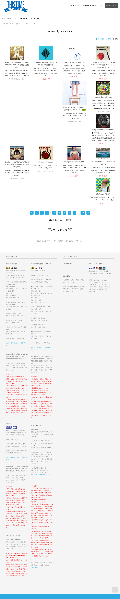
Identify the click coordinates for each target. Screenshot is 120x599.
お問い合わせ (8, 572)
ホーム (6, 556)
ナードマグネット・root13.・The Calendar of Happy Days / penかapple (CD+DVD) (103, 65)
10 (83, 163)
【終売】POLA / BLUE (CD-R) (74, 62)
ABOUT (23, 18)
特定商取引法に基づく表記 (12, 565)
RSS (43, 568)
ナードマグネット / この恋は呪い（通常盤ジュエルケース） (16, 109)
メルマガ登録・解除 (48, 565)
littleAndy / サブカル (103, 140)
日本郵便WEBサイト (37, 518)
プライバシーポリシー (10, 568)
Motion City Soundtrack (28, 24)
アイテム (111, 5)
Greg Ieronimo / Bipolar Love (74, 97)
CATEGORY (9, 18)
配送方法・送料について (11, 562)
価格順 (108, 39)
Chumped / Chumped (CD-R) (45, 140)
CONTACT (36, 18)
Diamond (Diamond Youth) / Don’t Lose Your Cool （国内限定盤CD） (17, 65)
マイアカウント (75, 5)
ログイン (95, 5)
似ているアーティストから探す (11, 24)
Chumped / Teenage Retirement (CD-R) (74, 141)
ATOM (48, 568)
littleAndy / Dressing (16, 140)
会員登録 (86, 5)
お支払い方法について (10, 559)
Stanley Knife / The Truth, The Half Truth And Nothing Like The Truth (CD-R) (103, 99)
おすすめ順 (100, 39)
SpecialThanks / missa (45, 97)
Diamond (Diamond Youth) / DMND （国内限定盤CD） (45, 64)
